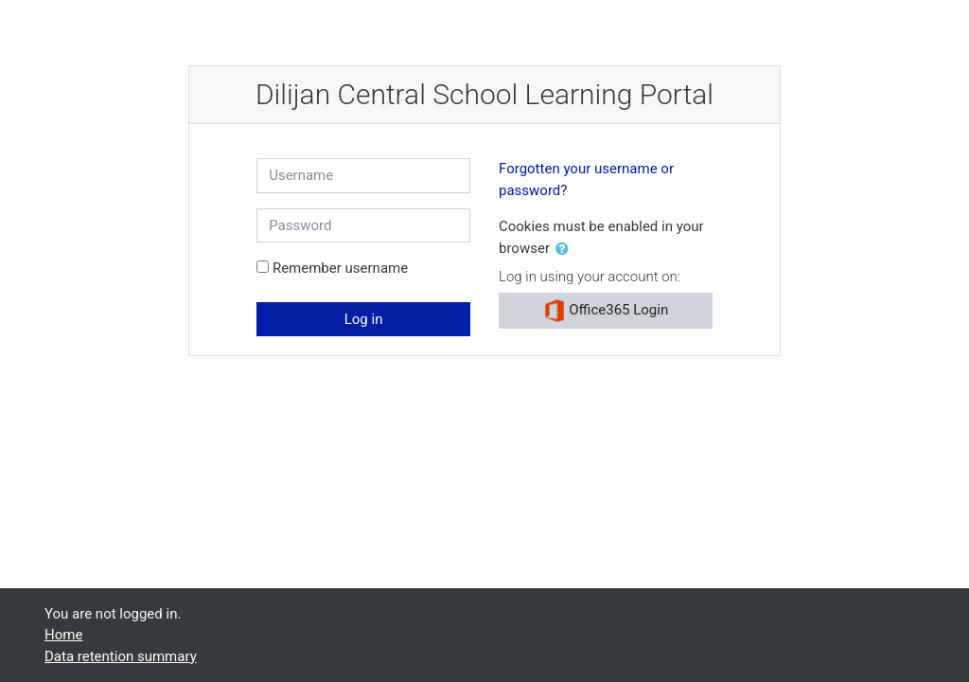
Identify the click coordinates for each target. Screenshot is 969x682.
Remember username (340, 268)
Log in (363, 319)
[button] (566, 249)
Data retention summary (120, 656)
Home (63, 634)
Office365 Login (606, 310)
